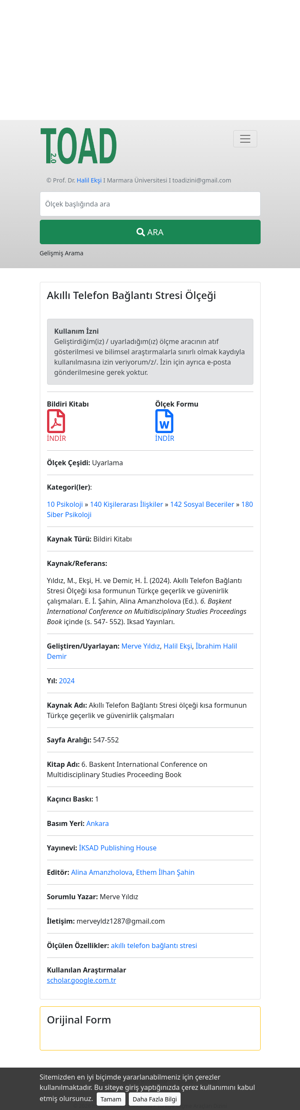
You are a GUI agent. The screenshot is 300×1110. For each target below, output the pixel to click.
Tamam (111, 1099)
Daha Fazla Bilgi (155, 1099)
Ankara (97, 823)
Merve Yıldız (140, 646)
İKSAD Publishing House (118, 848)
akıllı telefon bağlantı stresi (154, 945)
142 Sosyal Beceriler (202, 504)
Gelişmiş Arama (61, 253)
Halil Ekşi (89, 180)
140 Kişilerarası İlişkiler (126, 504)
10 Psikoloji (65, 504)
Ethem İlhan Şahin (165, 872)
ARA (150, 232)
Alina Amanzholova (101, 872)
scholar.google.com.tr (81, 980)
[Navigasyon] (245, 138)
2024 (67, 680)
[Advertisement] (150, 60)
